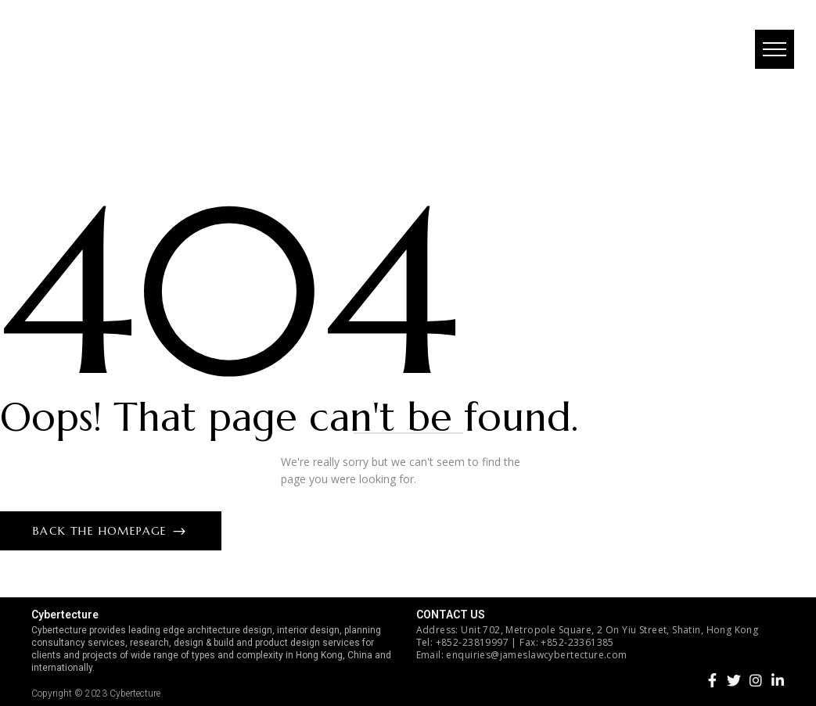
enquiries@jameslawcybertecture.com (536, 654)
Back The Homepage (102, 531)
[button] (773, 50)
